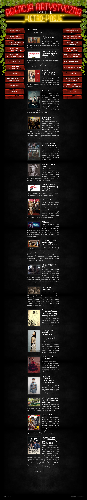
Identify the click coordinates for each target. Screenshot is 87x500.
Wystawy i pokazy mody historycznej (72, 37)
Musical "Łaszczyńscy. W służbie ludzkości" (49, 72)
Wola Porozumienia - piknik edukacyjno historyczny (50, 400)
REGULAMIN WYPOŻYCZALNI (14, 67)
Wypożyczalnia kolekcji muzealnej (14, 49)
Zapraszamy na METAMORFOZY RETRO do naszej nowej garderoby (49, 313)
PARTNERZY (15, 91)
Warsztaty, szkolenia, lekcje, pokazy (72, 55)
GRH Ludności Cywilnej (72, 61)
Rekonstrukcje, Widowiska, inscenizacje (72, 31)
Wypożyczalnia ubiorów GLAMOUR (48, 332)
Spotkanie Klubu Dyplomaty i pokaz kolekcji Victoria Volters (49, 54)
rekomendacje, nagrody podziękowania (15, 79)
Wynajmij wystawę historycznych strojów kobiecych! (49, 242)
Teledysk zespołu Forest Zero (48, 118)
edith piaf (72, 73)
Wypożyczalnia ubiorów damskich (14, 43)
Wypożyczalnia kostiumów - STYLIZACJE (14, 31)
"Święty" (45, 91)
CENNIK (14, 73)
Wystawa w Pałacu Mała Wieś (49, 358)
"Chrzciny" (46, 222)
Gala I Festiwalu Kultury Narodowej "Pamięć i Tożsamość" (50, 188)
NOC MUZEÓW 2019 (49, 266)
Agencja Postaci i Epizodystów (72, 79)
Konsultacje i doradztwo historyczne (72, 85)
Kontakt (70, 97)
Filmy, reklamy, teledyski (72, 43)
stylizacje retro (14, 61)
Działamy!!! (46, 199)
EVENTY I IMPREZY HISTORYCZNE (72, 49)
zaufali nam (12, 97)
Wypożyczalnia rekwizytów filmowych (15, 55)
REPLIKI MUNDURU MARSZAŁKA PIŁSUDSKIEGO (49, 380)
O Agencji (72, 91)
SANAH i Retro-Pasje (48, 165)
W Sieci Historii (48, 415)
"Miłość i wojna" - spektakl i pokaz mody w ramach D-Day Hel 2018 (49, 440)
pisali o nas (14, 85)
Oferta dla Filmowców (72, 67)
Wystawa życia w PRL (49, 38)
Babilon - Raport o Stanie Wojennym (49, 144)
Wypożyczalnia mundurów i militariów (15, 37)
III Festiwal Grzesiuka (46, 288)
